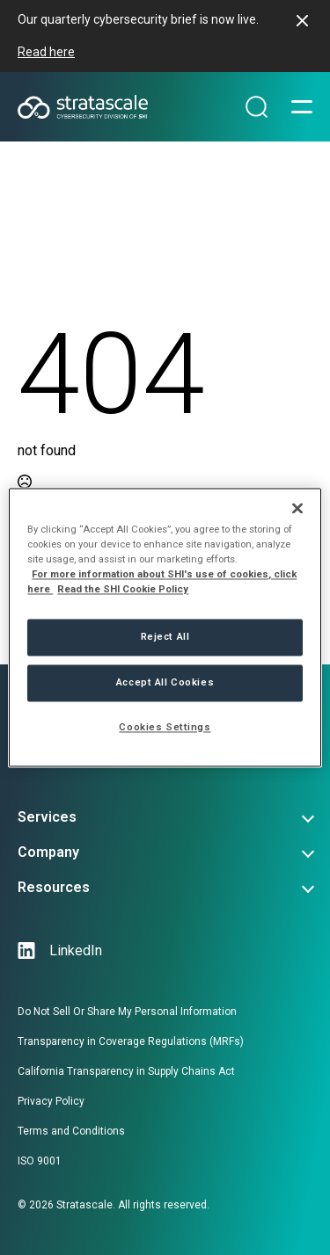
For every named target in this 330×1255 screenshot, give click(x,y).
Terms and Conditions (71, 1131)
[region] (164, 627)
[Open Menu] (301, 107)
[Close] (297, 508)
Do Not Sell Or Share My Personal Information (127, 1011)
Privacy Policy (51, 1101)
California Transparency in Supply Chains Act (126, 1071)
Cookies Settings (164, 728)
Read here (46, 52)
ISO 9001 (40, 1161)
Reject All (165, 637)
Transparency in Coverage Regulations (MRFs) (131, 1041)
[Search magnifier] (256, 107)
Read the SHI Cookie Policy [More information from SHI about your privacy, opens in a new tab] (122, 590)
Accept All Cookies (165, 683)
